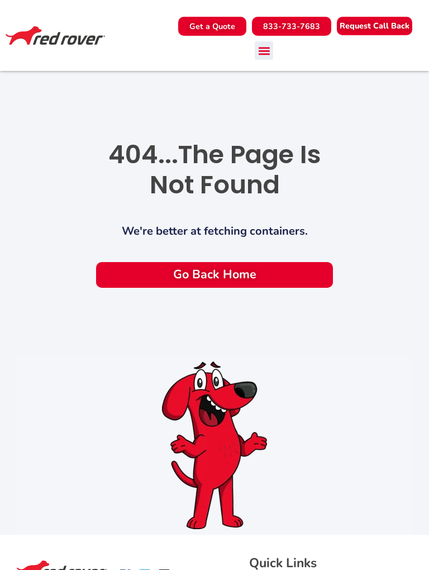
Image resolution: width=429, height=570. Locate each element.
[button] (374, 26)
